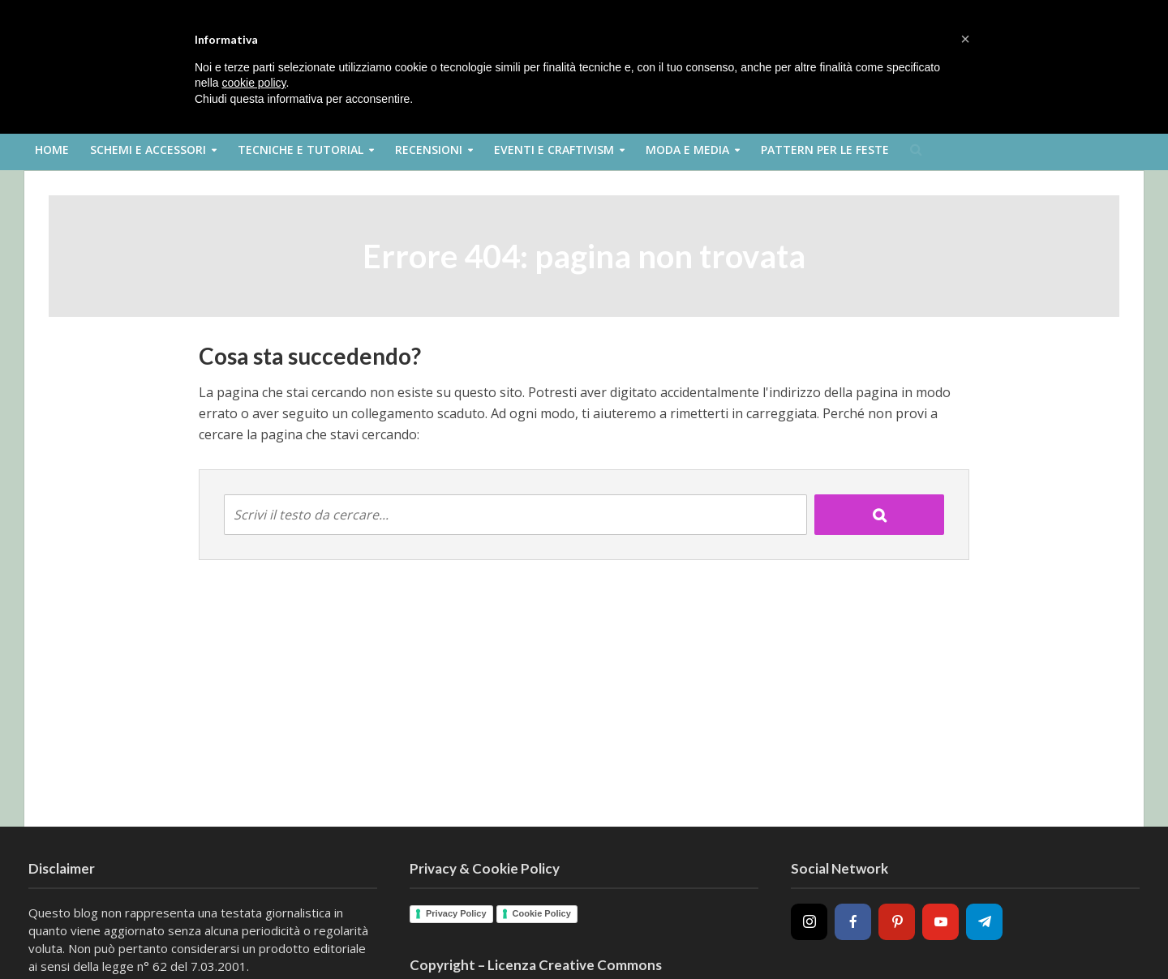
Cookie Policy (542, 913)
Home (52, 149)
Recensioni (428, 149)
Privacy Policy (456, 913)
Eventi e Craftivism (554, 149)
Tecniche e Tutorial (300, 149)
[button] (965, 39)
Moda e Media (687, 149)
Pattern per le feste (825, 149)
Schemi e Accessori (148, 149)
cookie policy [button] (253, 82)
